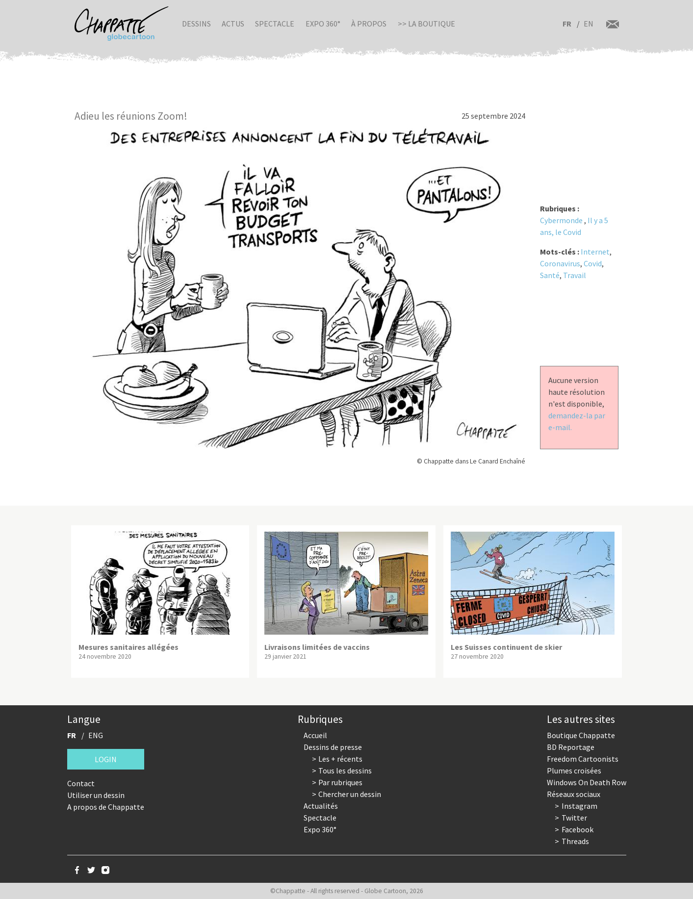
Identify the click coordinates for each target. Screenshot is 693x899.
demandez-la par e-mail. (576, 421)
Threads (575, 841)
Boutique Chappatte (581, 735)
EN (588, 23)
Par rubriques (340, 782)
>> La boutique (426, 23)
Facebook (577, 829)
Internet (595, 252)
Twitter (574, 817)
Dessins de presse (333, 747)
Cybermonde (561, 220)
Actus (233, 23)
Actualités (321, 806)
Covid (593, 263)
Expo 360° (323, 23)
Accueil (315, 735)
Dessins (196, 23)
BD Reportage (570, 747)
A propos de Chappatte (105, 807)
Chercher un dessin (349, 794)
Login (106, 759)
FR (567, 23)
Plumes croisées (574, 770)
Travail (574, 275)
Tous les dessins (345, 770)
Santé (550, 275)
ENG (95, 735)
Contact (81, 783)
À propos (368, 23)
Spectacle (274, 23)
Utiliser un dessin (96, 795)
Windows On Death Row (586, 782)
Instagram (579, 806)
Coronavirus (560, 263)
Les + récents (340, 759)
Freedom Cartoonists (582, 759)
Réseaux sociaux (573, 794)
